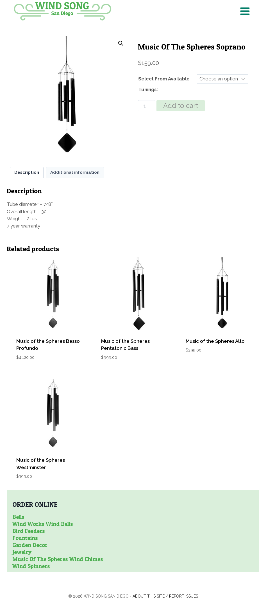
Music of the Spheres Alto (215, 341)
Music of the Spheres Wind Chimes (57, 559)
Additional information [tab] (74, 172)
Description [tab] (26, 172)
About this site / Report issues (165, 596)
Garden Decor (29, 545)
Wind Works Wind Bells (42, 524)
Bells (18, 516)
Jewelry (21, 552)
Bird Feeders (28, 531)
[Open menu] (245, 11)
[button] (121, 43)
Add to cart (180, 106)
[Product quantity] (146, 105)
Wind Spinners (31, 566)
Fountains (25, 538)
